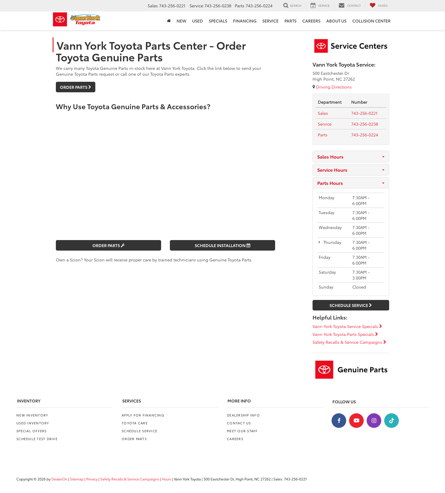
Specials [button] (218, 21)
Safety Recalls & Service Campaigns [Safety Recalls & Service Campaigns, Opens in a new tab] (129, 478)
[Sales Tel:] (323, 113)
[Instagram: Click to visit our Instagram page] (374, 420)
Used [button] (197, 21)
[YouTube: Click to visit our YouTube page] (356, 420)
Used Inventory (32, 423)
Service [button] (270, 21)
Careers (235, 438)
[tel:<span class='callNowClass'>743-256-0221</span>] (364, 113)
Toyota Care (135, 423)
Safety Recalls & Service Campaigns (349, 342)
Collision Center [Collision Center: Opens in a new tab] (371, 21)
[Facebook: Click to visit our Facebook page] (339, 420)
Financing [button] (244, 21)
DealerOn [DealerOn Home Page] (59, 478)
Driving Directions (332, 87)
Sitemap (77, 478)
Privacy (92, 478)
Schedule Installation (222, 245)
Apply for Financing (143, 415)
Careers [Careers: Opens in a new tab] (311, 21)
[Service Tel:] (325, 124)
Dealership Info (243, 415)
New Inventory (32, 415)
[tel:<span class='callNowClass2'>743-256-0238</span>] (364, 124)
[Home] (169, 20)
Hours (166, 478)
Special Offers (31, 430)
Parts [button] (290, 21)
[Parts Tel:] (322, 135)
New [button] (181, 21)
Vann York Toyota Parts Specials (345, 334)
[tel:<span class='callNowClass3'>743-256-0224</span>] (364, 135)
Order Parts (75, 87)
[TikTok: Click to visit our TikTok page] (391, 420)
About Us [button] (336, 21)
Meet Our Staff (242, 430)
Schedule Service (351, 305)
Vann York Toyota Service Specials (347, 326)
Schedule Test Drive (37, 438)
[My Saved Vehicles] (378, 5)
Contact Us (239, 423)
